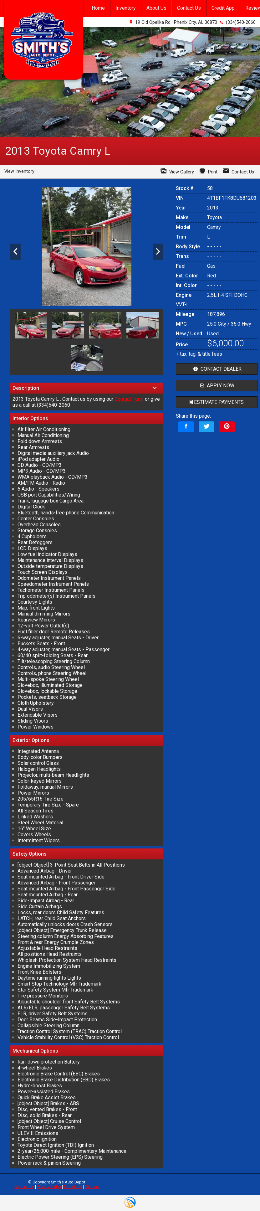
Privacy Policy (49, 1186)
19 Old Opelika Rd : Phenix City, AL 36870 (176, 22)
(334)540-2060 (241, 22)
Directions (73, 1186)
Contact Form (129, 399)
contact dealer (217, 369)
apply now (216, 386)
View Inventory (19, 171)
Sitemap (92, 1186)
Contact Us (24, 1186)
